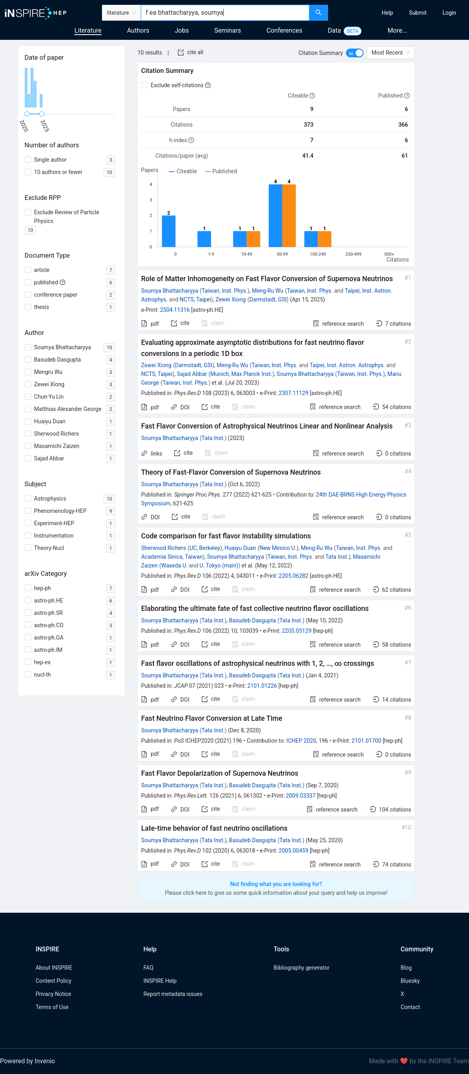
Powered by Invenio (27, 1061)
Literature (88, 30)
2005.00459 (294, 850)
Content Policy (53, 981)
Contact (410, 1007)
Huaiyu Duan (240, 548)
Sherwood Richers (163, 548)
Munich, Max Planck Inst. (241, 374)
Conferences (284, 30)
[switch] (354, 53)
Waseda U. (174, 565)
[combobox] (225, 13)
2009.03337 (301, 795)
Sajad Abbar (192, 374)
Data (334, 30)
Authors (138, 30)
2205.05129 (297, 631)
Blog (406, 967)
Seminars (227, 30)
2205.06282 (294, 576)
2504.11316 (175, 310)
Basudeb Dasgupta (252, 620)
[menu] (399, 12)
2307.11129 (294, 393)
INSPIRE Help (159, 981)
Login (449, 13)
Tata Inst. (213, 438)
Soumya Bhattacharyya (169, 291)
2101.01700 (366, 741)
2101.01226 (262, 686)
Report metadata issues (172, 994)
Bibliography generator (301, 967)
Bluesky (410, 981)
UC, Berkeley (205, 548)
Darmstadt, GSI (268, 299)
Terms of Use (51, 1007)
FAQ (148, 967)
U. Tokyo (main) (218, 565)
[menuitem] (387, 12)
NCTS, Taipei (195, 299)
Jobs (182, 30)
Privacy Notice (53, 994)
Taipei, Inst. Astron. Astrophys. (347, 365)
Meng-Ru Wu (267, 291)
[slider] (27, 114)
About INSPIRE (53, 967)
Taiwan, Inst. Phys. (224, 291)
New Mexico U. (278, 548)
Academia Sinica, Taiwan (171, 557)
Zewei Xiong (230, 299)
